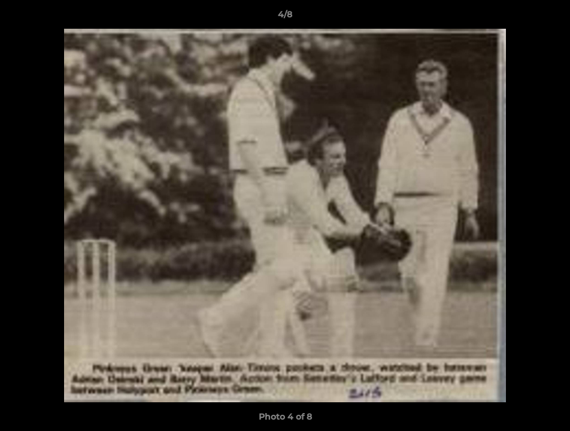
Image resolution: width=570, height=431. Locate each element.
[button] (548, 17)
